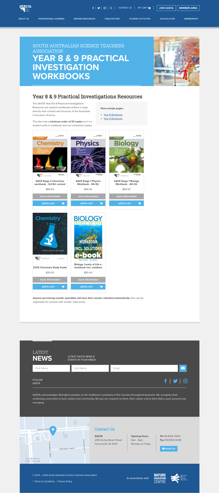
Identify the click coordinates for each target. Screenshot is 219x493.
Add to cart (48, 203)
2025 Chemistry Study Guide (50, 267)
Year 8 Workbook (113, 114)
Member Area (188, 8)
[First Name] (51, 368)
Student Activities (139, 19)
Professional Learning (51, 19)
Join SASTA (166, 8)
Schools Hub (167, 19)
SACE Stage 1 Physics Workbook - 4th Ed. (88, 182)
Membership (191, 19)
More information (50, 196)
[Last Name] (90, 368)
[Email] (144, 368)
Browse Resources (84, 19)
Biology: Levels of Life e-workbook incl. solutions (88, 266)
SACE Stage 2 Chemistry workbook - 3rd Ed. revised (49, 182)
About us (23, 19)
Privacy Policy (65, 481)
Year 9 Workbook (113, 118)
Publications (112, 19)
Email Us (168, 448)
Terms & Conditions (44, 481)
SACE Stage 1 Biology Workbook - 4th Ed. (126, 182)
